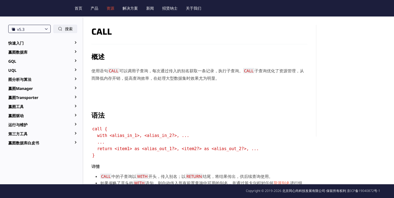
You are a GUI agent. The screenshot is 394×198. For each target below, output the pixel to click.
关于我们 (193, 8)
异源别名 (281, 183)
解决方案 (130, 8)
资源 (110, 8)
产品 (94, 8)
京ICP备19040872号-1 (363, 190)
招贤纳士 (170, 8)
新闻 (150, 8)
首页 (78, 8)
